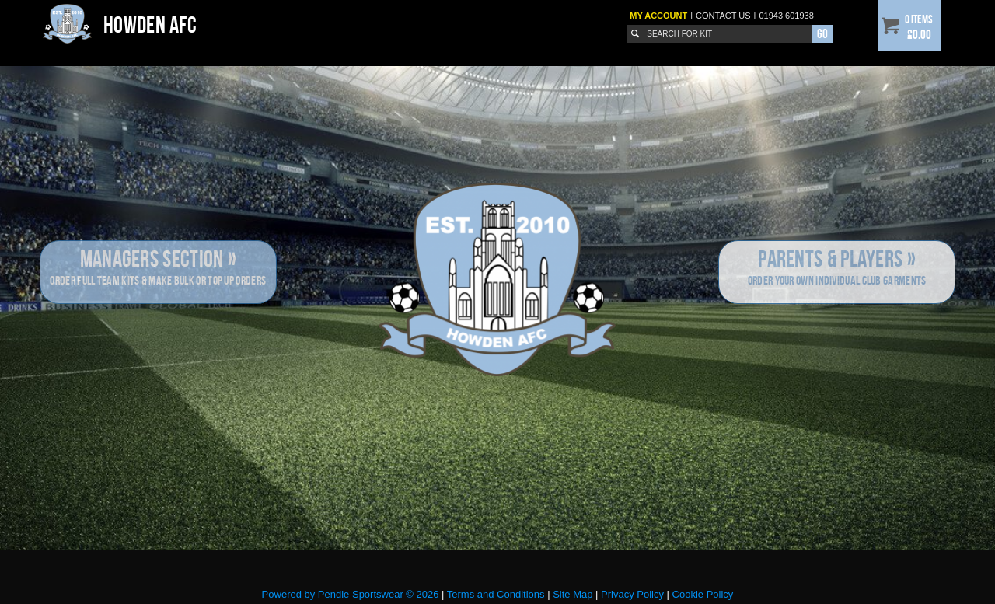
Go (822, 33)
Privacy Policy (632, 594)
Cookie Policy (703, 594)
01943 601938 (786, 15)
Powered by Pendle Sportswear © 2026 (350, 594)
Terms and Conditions (496, 594)
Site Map (572, 594)
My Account (658, 15)
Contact (723, 15)
